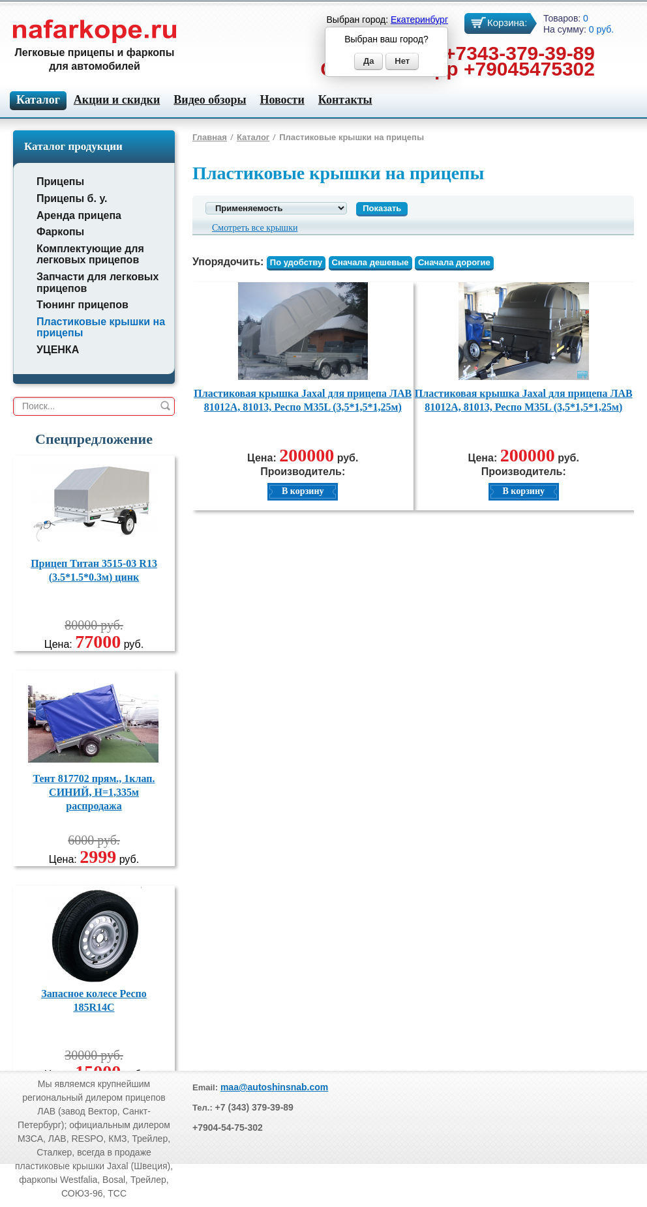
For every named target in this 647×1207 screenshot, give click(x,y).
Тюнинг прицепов (82, 304)
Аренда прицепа (79, 215)
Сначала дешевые (370, 262)
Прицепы (60, 181)
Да (368, 61)
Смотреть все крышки (254, 228)
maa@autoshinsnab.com (274, 1087)
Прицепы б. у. (72, 198)
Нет (402, 61)
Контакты (345, 99)
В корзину (303, 491)
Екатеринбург (419, 19)
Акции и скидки (117, 99)
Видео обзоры (209, 99)
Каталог (253, 137)
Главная (209, 137)
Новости (282, 99)
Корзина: (507, 22)
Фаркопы (60, 231)
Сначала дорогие (454, 262)
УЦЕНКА (58, 349)
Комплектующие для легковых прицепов (90, 254)
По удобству (296, 262)
